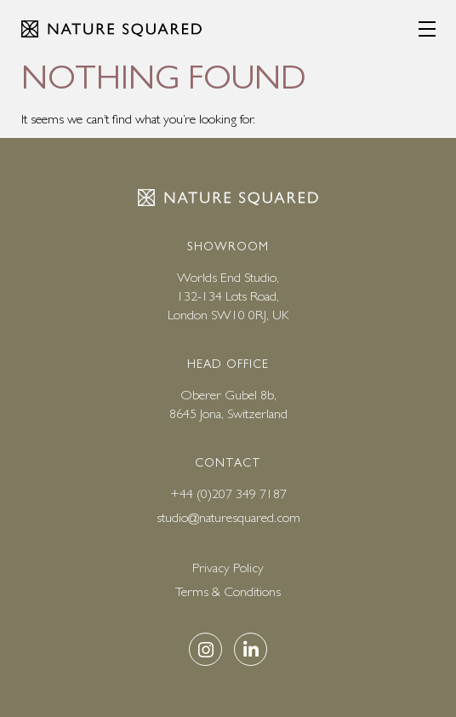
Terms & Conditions (228, 591)
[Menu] (427, 29)
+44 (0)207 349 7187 (228, 493)
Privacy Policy (228, 567)
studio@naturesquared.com (228, 517)
